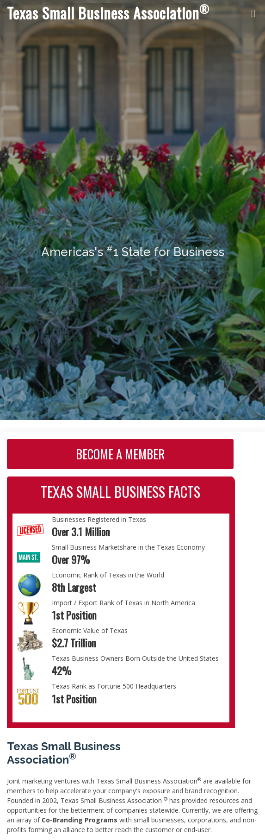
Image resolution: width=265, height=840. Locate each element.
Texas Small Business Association (108, 13)
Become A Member (120, 454)
